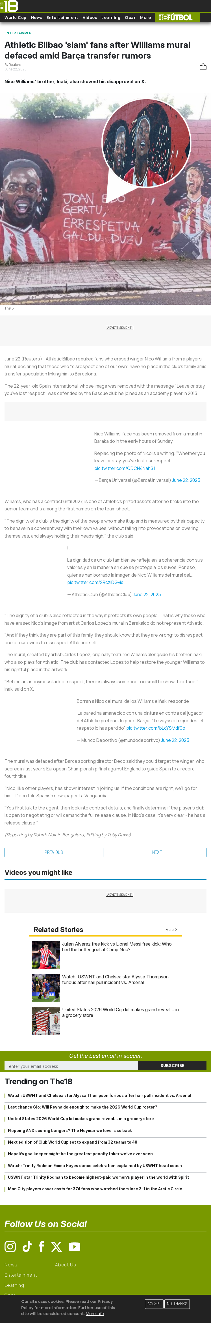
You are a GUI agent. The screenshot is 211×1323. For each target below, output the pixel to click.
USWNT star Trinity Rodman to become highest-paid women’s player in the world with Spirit (98, 1177)
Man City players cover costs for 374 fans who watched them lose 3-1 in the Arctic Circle (95, 1189)
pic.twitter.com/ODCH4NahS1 (124, 468)
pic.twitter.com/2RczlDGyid (95, 582)
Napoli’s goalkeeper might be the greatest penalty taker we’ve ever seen (80, 1154)
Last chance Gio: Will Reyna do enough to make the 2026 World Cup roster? (82, 1107)
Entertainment (63, 17)
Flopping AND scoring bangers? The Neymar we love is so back (70, 1130)
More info (95, 1313)
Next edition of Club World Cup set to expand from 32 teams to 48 (72, 1142)
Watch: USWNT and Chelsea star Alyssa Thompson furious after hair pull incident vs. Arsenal (115, 979)
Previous (54, 852)
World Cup (16, 17)
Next (157, 852)
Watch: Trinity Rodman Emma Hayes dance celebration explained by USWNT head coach (95, 1165)
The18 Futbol (177, 17)
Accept (154, 1303)
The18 (9, 308)
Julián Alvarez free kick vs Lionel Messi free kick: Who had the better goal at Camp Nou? (117, 946)
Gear (130, 17)
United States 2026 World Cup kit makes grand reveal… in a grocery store (81, 1118)
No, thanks (177, 1303)
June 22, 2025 (186, 480)
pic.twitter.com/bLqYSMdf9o (155, 728)
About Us (65, 1265)
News (36, 17)
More (145, 17)
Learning (110, 17)
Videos (90, 17)
